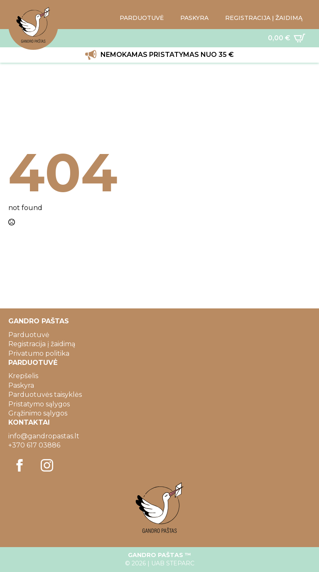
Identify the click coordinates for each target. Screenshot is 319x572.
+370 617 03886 (34, 445)
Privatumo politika (38, 353)
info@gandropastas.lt (43, 436)
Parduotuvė (28, 335)
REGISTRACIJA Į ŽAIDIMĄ (263, 18)
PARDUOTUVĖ (142, 18)
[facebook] (19, 465)
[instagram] (47, 465)
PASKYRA (194, 18)
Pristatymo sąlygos (39, 404)
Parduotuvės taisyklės (45, 394)
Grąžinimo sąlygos (37, 413)
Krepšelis (23, 376)
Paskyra (21, 385)
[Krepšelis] (287, 38)
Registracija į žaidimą (41, 344)
